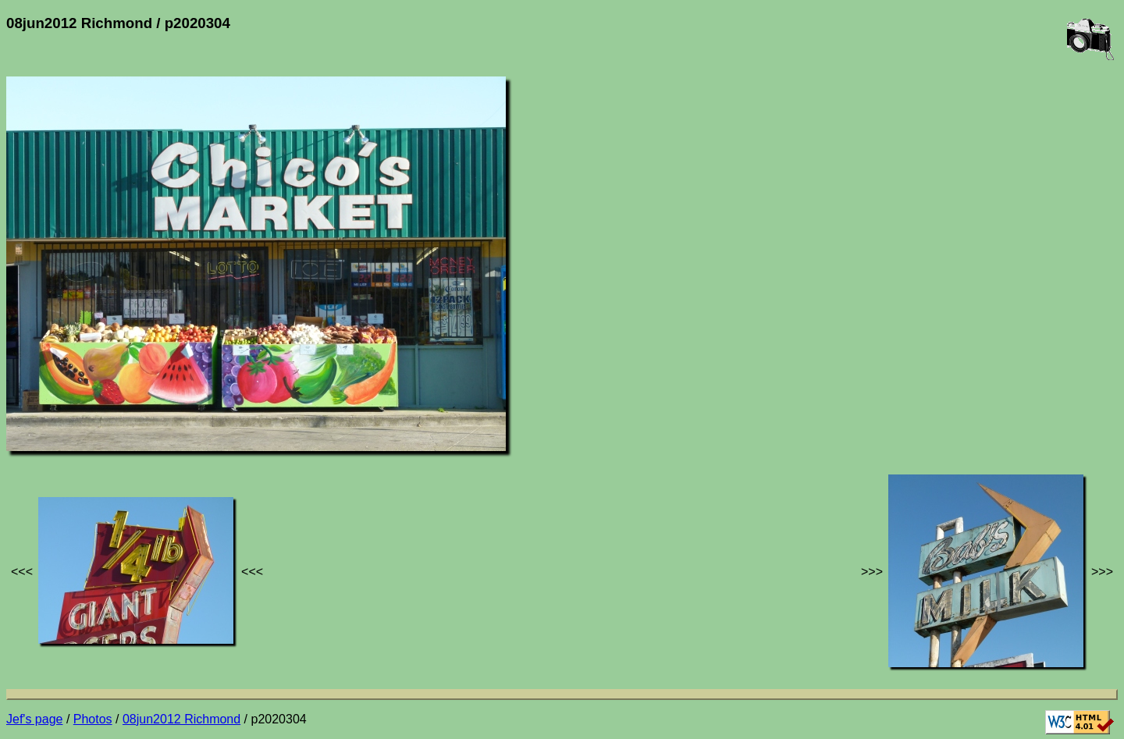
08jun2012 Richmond (181, 719)
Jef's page (34, 719)
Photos (92, 719)
